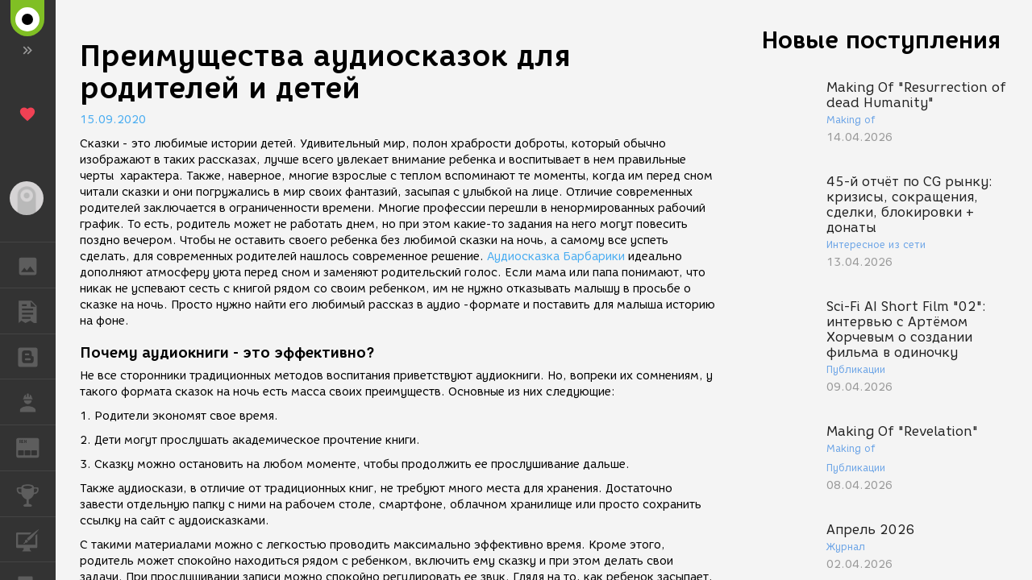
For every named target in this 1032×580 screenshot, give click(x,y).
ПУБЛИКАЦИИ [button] (36, 311)
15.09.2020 (113, 119)
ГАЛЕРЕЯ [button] (36, 265)
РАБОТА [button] (36, 402)
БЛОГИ (36, 356)
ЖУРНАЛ (36, 447)
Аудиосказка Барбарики (556, 256)
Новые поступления (881, 40)
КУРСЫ (36, 538)
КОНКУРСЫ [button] (36, 493)
